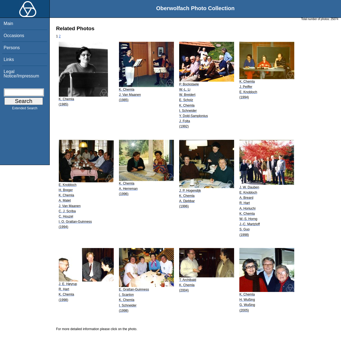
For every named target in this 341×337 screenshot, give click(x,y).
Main (8, 23)
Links (9, 59)
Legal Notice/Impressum (21, 73)
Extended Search (24, 109)
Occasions (14, 35)
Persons (12, 47)
